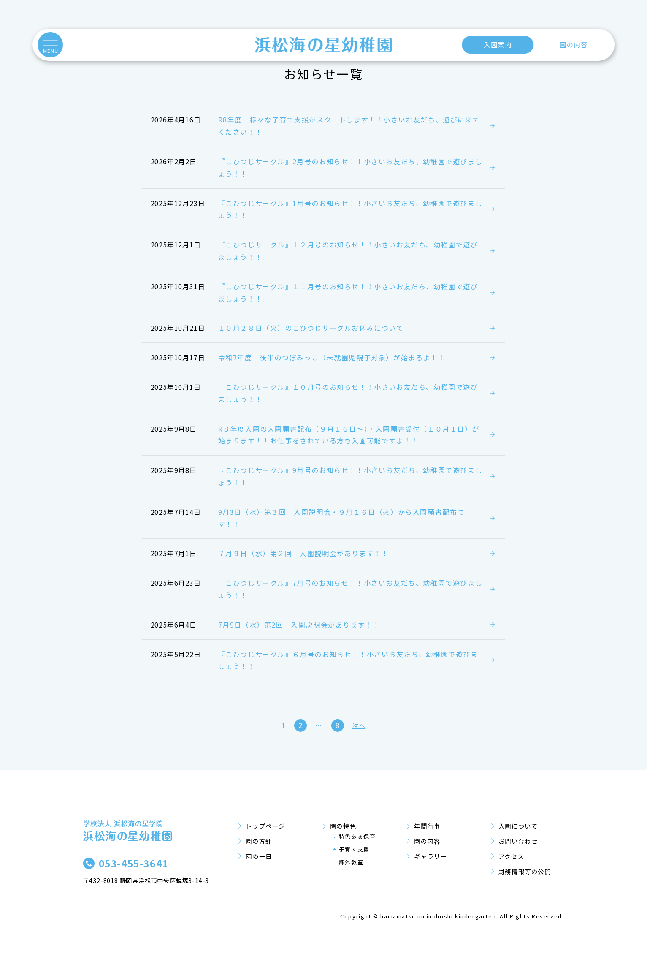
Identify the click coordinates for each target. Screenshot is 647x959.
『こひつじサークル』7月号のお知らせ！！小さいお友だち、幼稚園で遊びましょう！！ (350, 589)
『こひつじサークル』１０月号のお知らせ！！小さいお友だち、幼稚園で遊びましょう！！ (348, 393)
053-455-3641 (133, 863)
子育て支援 (354, 849)
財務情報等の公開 (524, 871)
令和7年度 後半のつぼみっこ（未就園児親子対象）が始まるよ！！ (332, 357)
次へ (358, 725)
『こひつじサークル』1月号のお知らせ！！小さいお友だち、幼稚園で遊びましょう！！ (350, 209)
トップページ (265, 825)
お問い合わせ (518, 841)
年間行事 (427, 825)
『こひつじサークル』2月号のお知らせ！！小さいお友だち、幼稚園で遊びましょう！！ (350, 167)
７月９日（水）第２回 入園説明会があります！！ (303, 553)
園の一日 (259, 856)
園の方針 (259, 841)
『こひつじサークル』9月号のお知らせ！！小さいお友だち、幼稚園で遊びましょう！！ (350, 476)
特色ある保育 (357, 836)
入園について (518, 825)
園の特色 (343, 825)
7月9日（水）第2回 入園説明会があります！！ (299, 624)
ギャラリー (430, 856)
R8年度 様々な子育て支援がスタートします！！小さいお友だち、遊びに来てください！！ (349, 125)
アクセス (511, 856)
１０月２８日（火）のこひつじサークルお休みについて (311, 328)
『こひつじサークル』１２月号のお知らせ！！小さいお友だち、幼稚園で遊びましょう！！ (348, 250)
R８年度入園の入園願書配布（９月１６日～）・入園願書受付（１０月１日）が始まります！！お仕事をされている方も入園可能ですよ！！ (349, 435)
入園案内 (498, 44)
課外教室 (351, 862)
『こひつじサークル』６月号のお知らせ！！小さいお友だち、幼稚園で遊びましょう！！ (348, 660)
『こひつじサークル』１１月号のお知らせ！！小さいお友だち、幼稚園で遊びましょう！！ (348, 292)
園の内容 (573, 44)
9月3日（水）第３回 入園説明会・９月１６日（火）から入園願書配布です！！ (341, 518)
